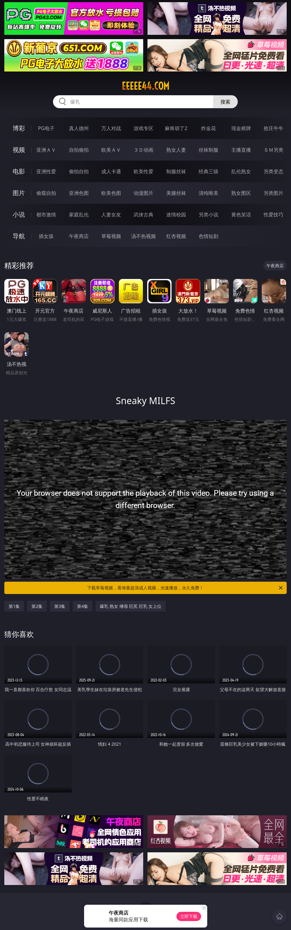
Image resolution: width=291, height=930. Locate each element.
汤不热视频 (143, 236)
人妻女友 (111, 214)
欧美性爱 (143, 171)
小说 (19, 214)
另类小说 (208, 214)
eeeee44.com (145, 86)
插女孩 (46, 236)
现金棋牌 (241, 128)
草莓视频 (111, 236)
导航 (19, 236)
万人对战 (111, 128)
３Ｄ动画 (143, 149)
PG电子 (46, 128)
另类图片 (273, 193)
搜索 (225, 101)
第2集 (36, 606)
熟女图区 (241, 193)
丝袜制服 (208, 149)
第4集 (82, 606)
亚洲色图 (79, 193)
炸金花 (208, 128)
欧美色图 (111, 193)
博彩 (19, 128)
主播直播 (241, 149)
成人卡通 (111, 171)
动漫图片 (143, 193)
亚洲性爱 (46, 171)
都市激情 (46, 214)
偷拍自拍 (79, 171)
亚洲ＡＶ (46, 149)
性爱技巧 (273, 214)
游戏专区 (143, 128)
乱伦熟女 (241, 171)
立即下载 (188, 916)
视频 (19, 149)
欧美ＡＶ (111, 149)
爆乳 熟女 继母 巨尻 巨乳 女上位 (130, 606)
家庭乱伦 (79, 214)
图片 (19, 193)
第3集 (59, 606)
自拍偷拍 (79, 149)
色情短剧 (208, 236)
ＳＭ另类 (273, 149)
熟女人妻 (176, 149)
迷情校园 (176, 214)
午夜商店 (79, 236)
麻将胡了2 (176, 128)
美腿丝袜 (176, 193)
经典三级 (208, 171)
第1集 (14, 606)
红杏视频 (176, 236)
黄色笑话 (241, 214)
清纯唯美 (208, 193)
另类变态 (273, 171)
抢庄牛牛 (273, 128)
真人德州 (79, 128)
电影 (19, 171)
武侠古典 (143, 214)
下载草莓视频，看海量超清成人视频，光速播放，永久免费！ (185, 588)
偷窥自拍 (46, 193)
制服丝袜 (176, 171)
